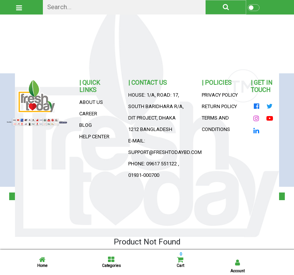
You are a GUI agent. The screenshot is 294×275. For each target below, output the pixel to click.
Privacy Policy (220, 95)
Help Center (94, 136)
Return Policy (219, 106)
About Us (91, 102)
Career (88, 113)
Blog (85, 125)
